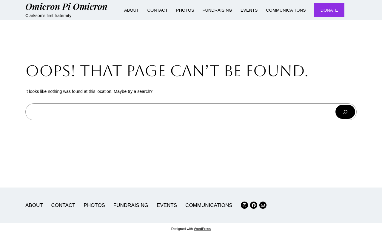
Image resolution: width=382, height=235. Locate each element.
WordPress (202, 229)
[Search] (345, 112)
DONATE (329, 10)
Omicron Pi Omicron (66, 6)
